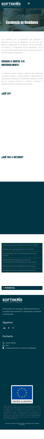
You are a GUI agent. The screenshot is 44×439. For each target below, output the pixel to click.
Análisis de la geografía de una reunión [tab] (18, 249)
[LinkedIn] (4, 327)
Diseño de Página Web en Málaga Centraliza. (29, 424)
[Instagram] (13, 327)
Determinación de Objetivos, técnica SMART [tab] (21, 245)
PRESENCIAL (10, 288)
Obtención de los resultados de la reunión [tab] (19, 266)
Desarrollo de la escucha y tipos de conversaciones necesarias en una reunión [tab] (20, 261)
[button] (28, 3)
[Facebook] (8, 327)
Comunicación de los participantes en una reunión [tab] (20, 254)
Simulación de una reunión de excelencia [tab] (19, 270)
